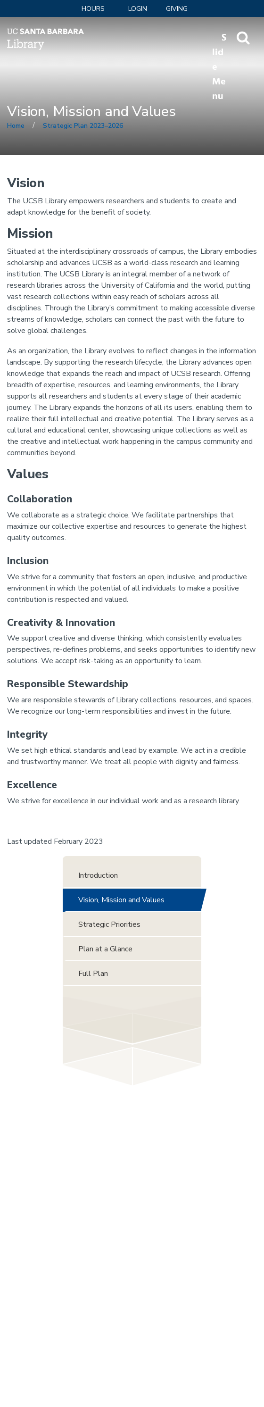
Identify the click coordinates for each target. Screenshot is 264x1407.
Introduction (98, 875)
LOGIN (137, 8)
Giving (177, 8)
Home (16, 125)
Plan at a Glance (105, 949)
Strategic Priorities (109, 924)
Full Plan (93, 973)
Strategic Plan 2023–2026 (83, 125)
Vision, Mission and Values (121, 900)
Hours (93, 8)
